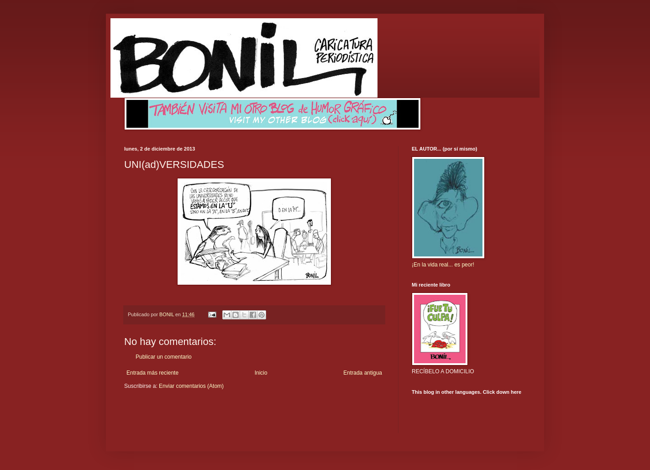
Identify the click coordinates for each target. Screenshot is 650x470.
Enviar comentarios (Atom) (191, 386)
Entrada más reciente (152, 373)
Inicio (261, 373)
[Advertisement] (177, 417)
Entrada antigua (362, 373)
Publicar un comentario (164, 357)
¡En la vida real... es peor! (443, 264)
